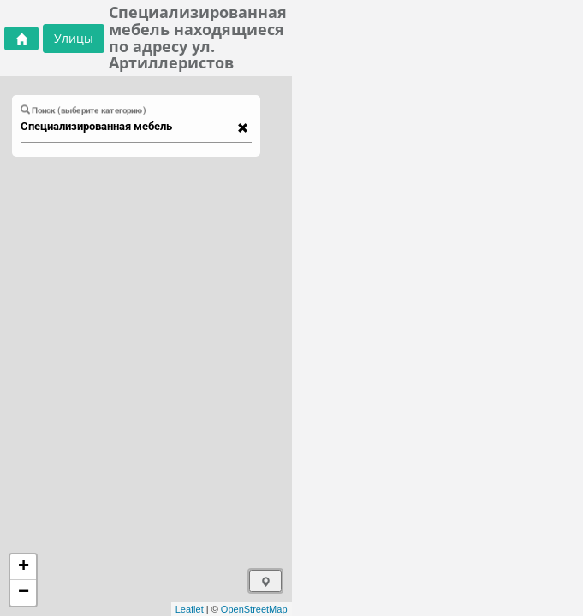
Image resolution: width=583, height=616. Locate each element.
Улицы (73, 38)
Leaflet (189, 609)
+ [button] (23, 567)
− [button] (23, 593)
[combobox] (128, 127)
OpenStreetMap (254, 609)
